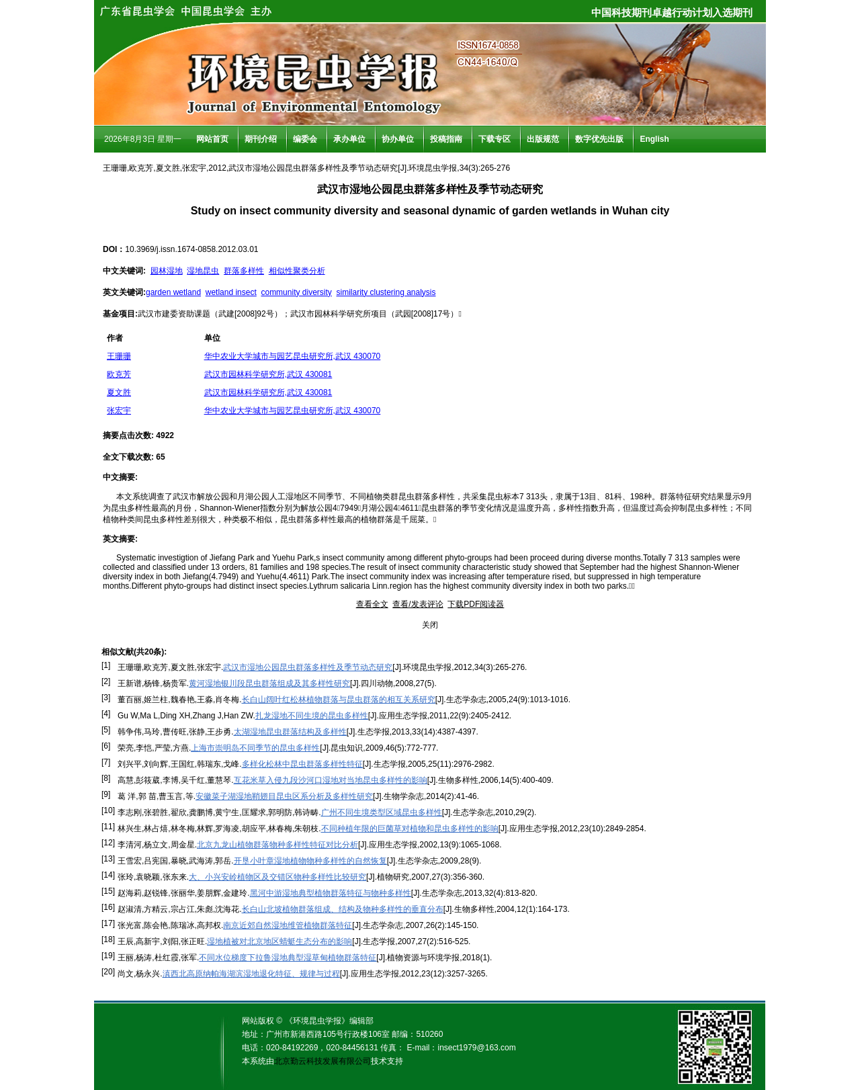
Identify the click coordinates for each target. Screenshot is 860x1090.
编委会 (305, 139)
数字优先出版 (599, 139)
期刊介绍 (261, 139)
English (654, 139)
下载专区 (494, 139)
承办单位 (349, 139)
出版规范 (543, 139)
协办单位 (398, 139)
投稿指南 (446, 139)
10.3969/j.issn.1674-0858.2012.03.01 (191, 249)
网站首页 (212, 139)
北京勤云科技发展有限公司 (322, 1061)
